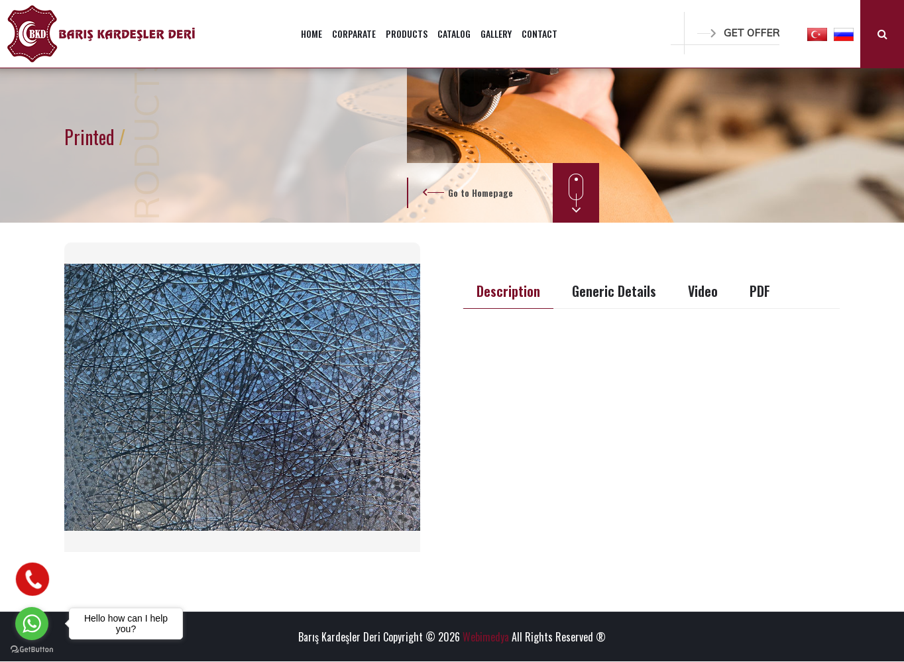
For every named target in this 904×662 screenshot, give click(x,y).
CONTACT (539, 33)
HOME (311, 33)
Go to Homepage (480, 192)
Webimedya (486, 637)
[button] (817, 34)
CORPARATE (354, 33)
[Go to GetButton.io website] (32, 649)
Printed (91, 136)
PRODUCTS (406, 33)
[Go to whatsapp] (31, 623)
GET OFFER (738, 33)
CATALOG (454, 33)
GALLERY (496, 33)
